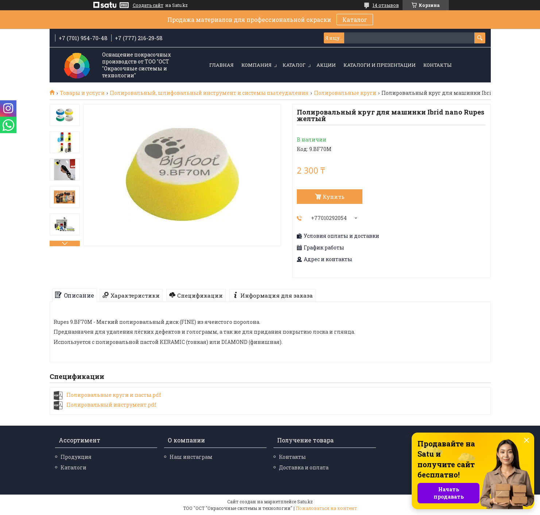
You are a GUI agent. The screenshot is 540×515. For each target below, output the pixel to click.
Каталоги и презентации (379, 65)
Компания (256, 65)
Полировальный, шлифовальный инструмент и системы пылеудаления (209, 93)
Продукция (76, 456)
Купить (334, 196)
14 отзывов (386, 5)
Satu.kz (305, 501)
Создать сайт (148, 5)
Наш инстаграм (191, 456)
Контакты (437, 65)
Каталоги (73, 467)
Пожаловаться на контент (326, 508)
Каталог (354, 19)
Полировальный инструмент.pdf (111, 405)
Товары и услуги (82, 93)
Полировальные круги (345, 93)
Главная (221, 65)
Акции (326, 65)
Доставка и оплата (304, 467)
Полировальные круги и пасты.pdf (113, 395)
